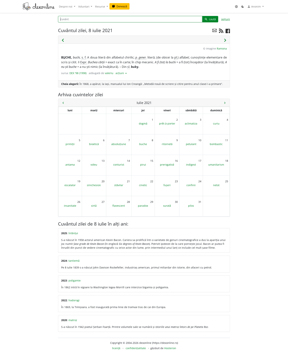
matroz (73, 320)
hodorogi (74, 300)
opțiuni (225, 19)
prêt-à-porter (167, 123)
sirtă (94, 205)
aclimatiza (191, 123)
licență (116, 348)
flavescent (118, 205)
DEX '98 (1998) (78, 73)
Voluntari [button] (84, 6)
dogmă (143, 123)
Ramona (222, 48)
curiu (216, 123)
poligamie (75, 280)
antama (70, 164)
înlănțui (73, 233)
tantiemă (74, 260)
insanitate (70, 205)
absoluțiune (118, 144)
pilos (191, 205)
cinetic (143, 185)
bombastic (216, 144)
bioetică (94, 144)
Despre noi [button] (66, 6)
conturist (118, 164)
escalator (70, 185)
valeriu (109, 73)
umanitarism (216, 164)
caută (210, 19)
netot (216, 185)
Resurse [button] (100, 6)
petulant (191, 144)
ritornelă (167, 144)
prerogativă (167, 164)
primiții (70, 144)
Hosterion (170, 348)
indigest (191, 164)
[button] (236, 6)
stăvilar (118, 185)
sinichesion (94, 185)
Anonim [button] (254, 6)
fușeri (167, 185)
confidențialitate (136, 348)
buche (143, 144)
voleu (94, 164)
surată (167, 205)
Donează (119, 6)
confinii (191, 185)
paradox (143, 205)
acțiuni (120, 73)
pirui (143, 164)
